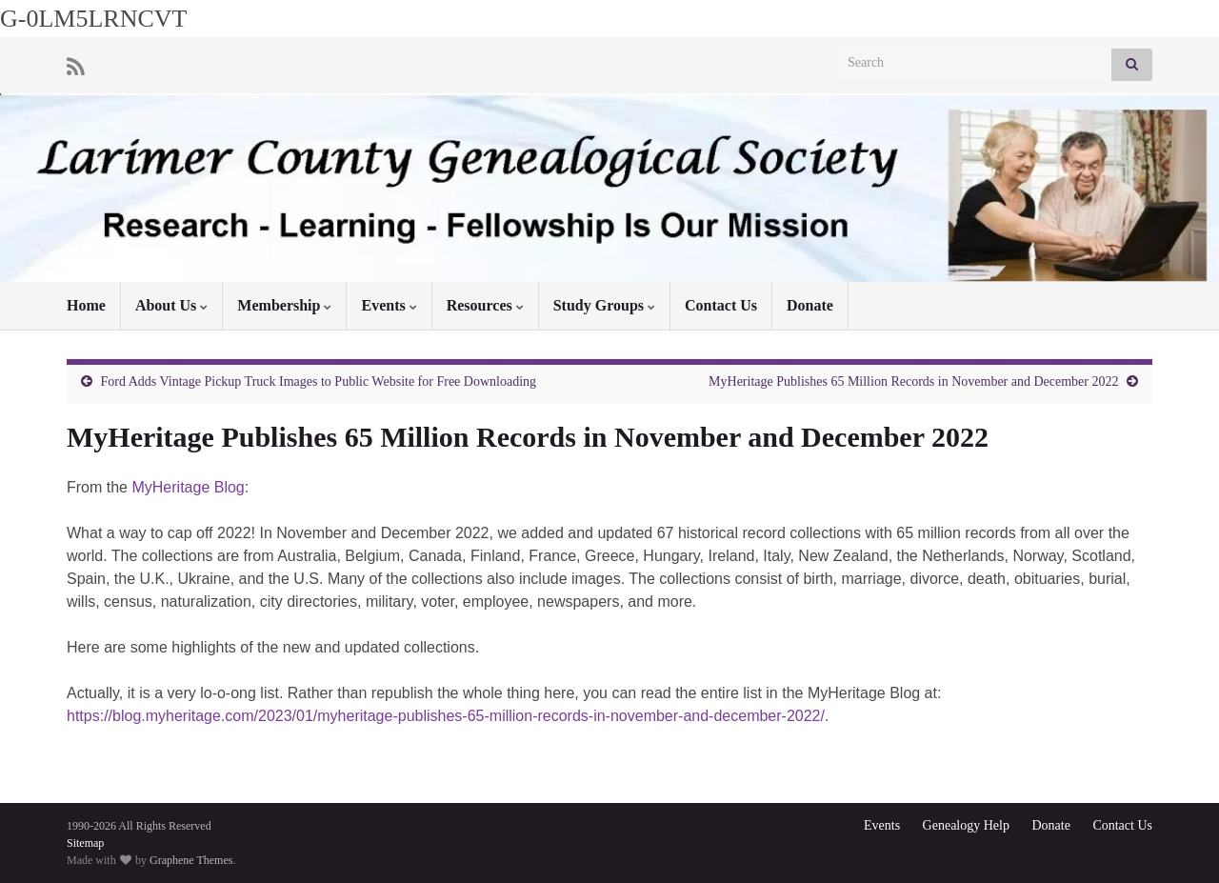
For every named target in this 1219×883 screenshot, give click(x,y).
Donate (810, 305)
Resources (485, 305)
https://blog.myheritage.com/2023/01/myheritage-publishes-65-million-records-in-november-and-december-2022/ (446, 716)
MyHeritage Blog (187, 487)
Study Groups (604, 305)
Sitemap (85, 843)
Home (86, 305)
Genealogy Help (966, 825)
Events (388, 305)
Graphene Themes (191, 860)
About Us (171, 305)
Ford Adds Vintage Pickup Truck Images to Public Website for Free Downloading (319, 381)
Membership (284, 305)
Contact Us (721, 305)
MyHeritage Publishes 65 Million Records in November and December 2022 (913, 381)
